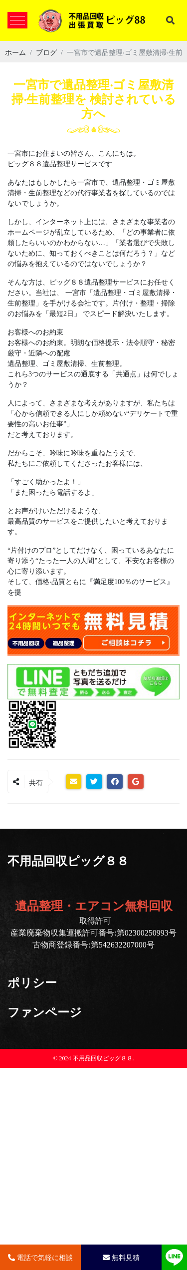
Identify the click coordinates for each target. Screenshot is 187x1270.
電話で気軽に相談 (40, 1257)
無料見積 (121, 1257)
